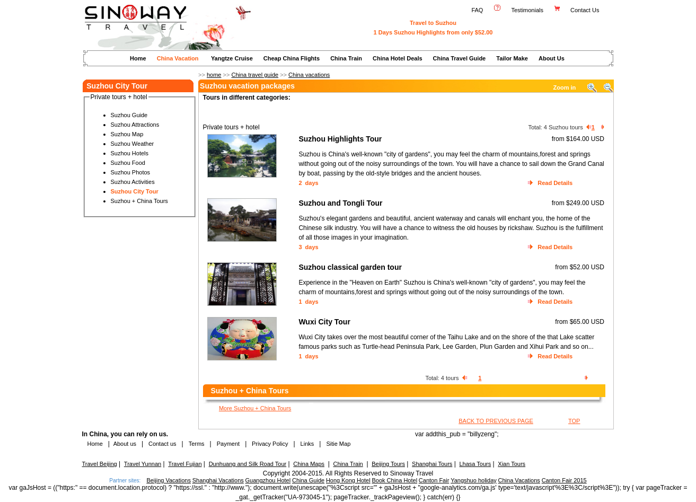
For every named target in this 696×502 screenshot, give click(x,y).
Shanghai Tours (432, 464)
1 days (308, 301)
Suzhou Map (127, 134)
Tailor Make (512, 58)
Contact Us (585, 10)
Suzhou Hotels (130, 153)
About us (124, 444)
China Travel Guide (459, 58)
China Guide (308, 480)
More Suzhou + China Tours (255, 408)
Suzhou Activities (133, 182)
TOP (574, 421)
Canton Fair (434, 480)
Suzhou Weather (132, 143)
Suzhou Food (128, 163)
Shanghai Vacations (218, 480)
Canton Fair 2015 (564, 480)
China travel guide (254, 75)
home (214, 75)
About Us (552, 58)
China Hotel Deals (397, 58)
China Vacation (178, 58)
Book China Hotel (394, 480)
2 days (308, 183)
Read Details (555, 183)
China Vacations (519, 480)
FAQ (477, 10)
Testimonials (527, 10)
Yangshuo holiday (474, 480)
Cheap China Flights (291, 58)
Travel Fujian (184, 464)
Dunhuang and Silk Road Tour (248, 464)
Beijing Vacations (168, 480)
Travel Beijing (99, 464)
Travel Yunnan (142, 464)
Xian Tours (511, 464)
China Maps (308, 464)
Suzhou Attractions (135, 124)
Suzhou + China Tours (139, 201)
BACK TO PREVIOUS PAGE (496, 421)
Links (307, 444)
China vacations (309, 75)
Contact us (162, 444)
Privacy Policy (269, 444)
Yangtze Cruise (232, 58)
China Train (346, 58)
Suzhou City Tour (134, 191)
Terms (197, 444)
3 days (308, 247)
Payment (228, 444)
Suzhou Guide (129, 115)
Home (138, 58)
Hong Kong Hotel (348, 480)
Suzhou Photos (131, 172)
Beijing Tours (388, 464)
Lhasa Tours (475, 464)
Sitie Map (338, 444)
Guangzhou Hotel (268, 480)
